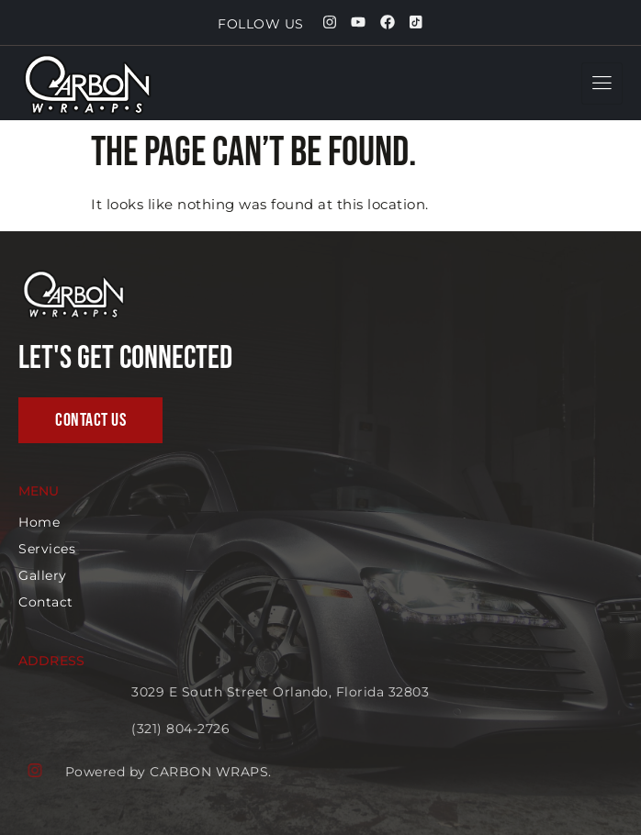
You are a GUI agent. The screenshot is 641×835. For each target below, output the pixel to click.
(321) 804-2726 (280, 728)
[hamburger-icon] (602, 83)
